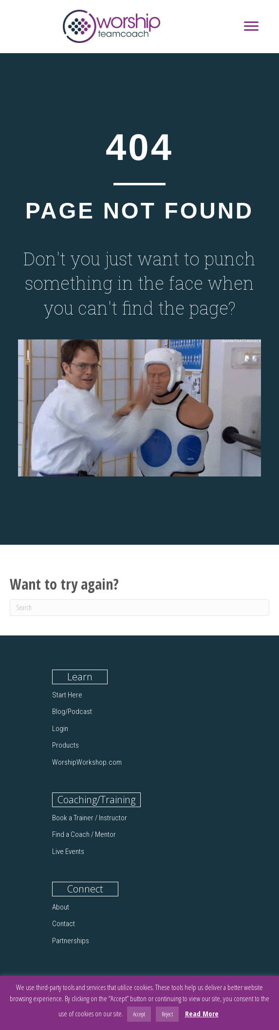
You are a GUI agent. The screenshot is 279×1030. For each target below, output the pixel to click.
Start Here (67, 695)
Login (60, 728)
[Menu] (251, 26)
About (60, 907)
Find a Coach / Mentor (84, 834)
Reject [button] (167, 1014)
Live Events (68, 851)
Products (65, 745)
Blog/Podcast (72, 711)
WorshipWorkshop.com (87, 762)
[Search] (139, 607)
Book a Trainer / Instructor (89, 817)
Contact (63, 923)
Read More (202, 1013)
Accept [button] (139, 1014)
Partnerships (70, 940)
